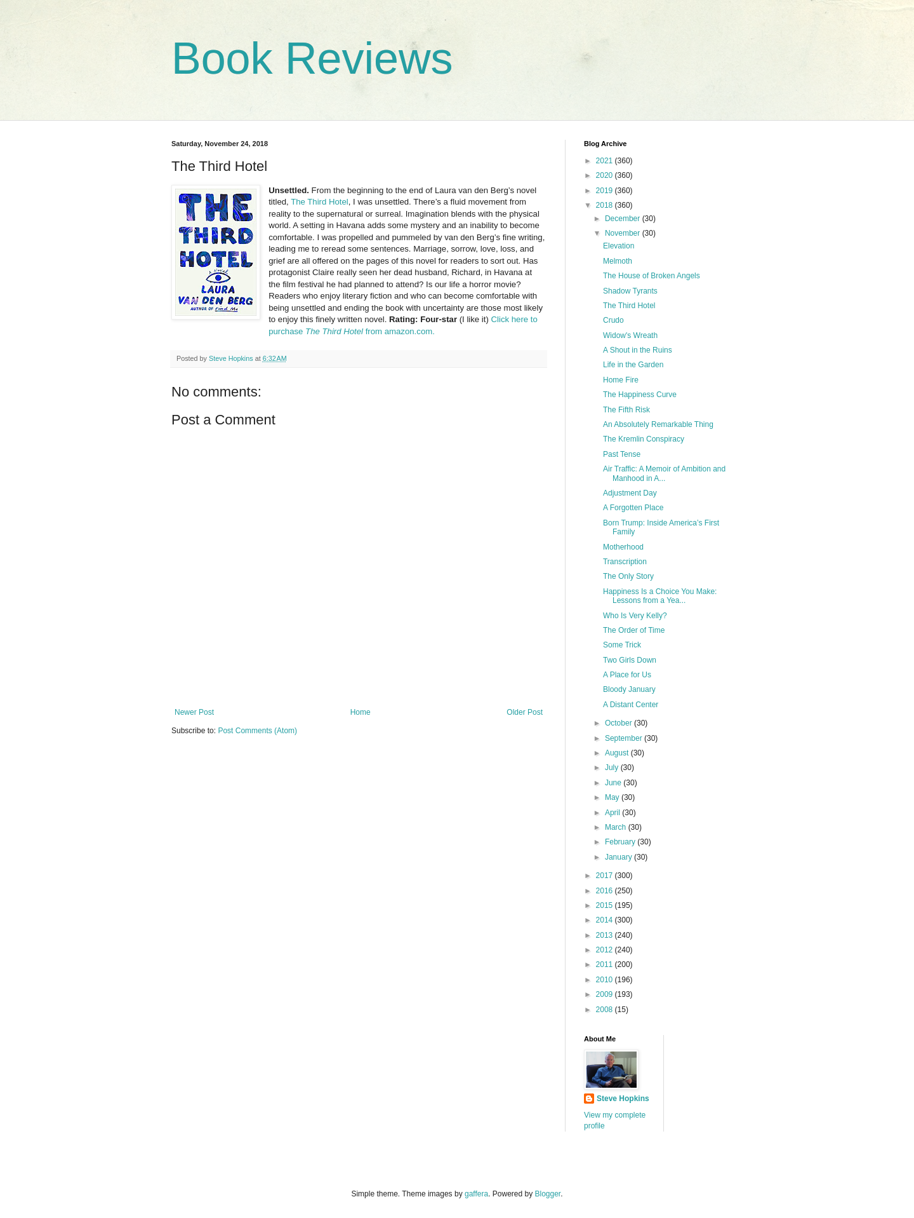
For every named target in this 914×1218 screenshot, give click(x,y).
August (618, 752)
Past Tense (621, 454)
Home (360, 712)
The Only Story (628, 576)
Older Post (525, 712)
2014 (605, 920)
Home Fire (621, 380)
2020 (605, 175)
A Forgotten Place (633, 507)
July (613, 767)
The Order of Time (634, 630)
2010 (605, 979)
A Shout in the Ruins (637, 350)
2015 (605, 905)
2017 (605, 875)
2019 (605, 190)
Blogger (548, 1193)
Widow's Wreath (630, 335)
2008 (605, 1009)
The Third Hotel (319, 201)
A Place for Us (627, 674)
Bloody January (629, 689)
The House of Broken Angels (651, 275)
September (624, 738)
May (613, 797)
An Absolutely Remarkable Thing (658, 424)
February (621, 841)
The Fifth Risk (626, 409)
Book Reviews (312, 58)
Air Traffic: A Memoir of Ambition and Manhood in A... (664, 473)
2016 (605, 890)
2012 (605, 949)
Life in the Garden (633, 364)
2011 (605, 964)
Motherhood (623, 547)
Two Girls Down (629, 660)
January (619, 857)
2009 (605, 994)
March (616, 827)
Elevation (618, 245)
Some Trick (622, 644)
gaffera (476, 1193)
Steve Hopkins (623, 1098)
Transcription (625, 561)
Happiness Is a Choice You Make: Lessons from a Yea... (660, 596)
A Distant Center (630, 704)
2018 (605, 205)
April (613, 812)
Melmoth (617, 261)
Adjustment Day (630, 493)
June (614, 782)
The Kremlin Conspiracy (643, 439)
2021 (605, 160)
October (619, 723)
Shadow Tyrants (630, 291)
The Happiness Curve (640, 394)
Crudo (613, 320)
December (623, 218)
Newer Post (194, 712)
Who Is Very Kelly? (635, 615)
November (623, 233)
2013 (605, 935)
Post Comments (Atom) (257, 730)
